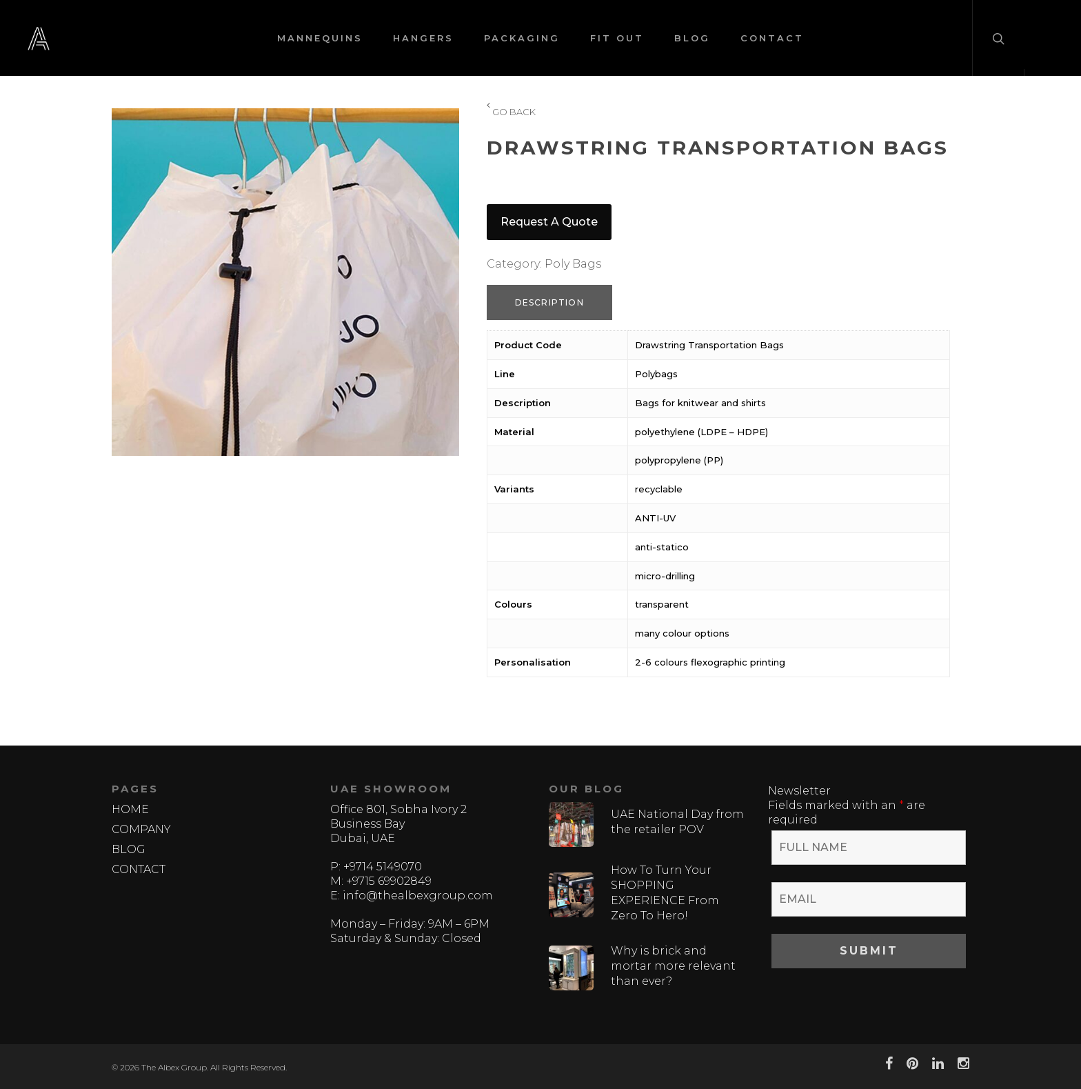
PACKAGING (522, 37)
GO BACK (511, 112)
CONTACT (772, 37)
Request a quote (549, 221)
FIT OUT (617, 37)
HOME (130, 809)
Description (549, 302)
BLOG (692, 37)
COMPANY (141, 829)
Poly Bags (573, 263)
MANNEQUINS (320, 37)
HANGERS (423, 37)
